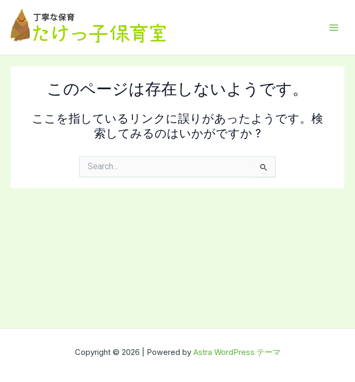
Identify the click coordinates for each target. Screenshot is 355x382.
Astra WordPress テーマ (237, 352)
